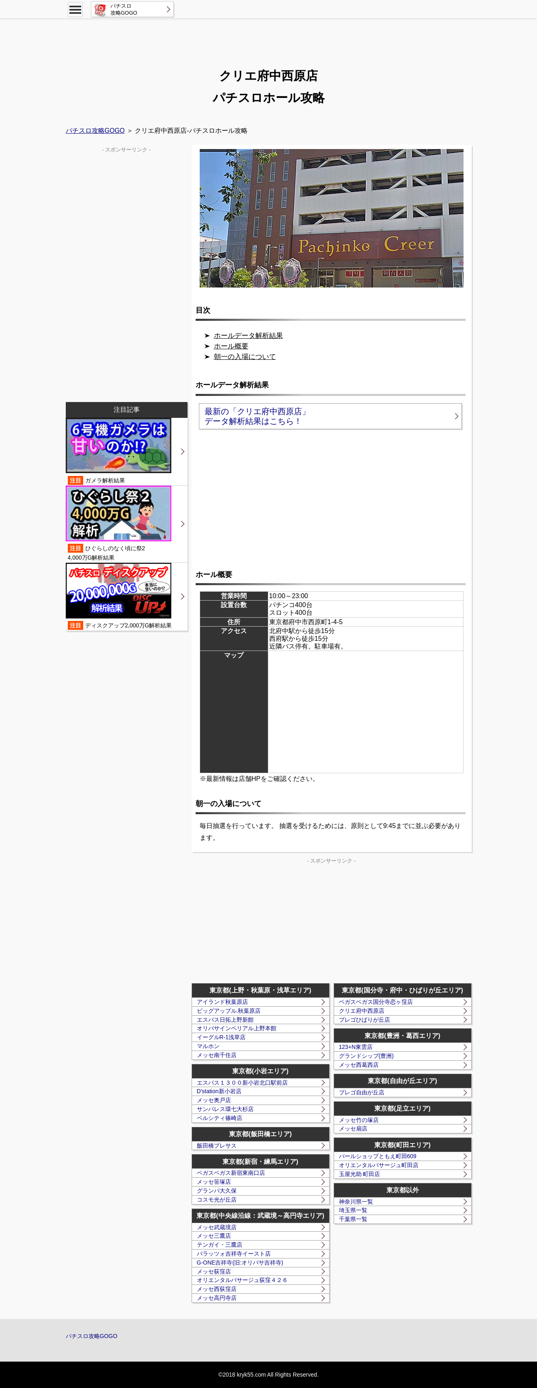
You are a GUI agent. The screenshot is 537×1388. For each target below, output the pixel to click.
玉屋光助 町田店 (359, 1174)
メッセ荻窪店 (214, 1271)
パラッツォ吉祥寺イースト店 (234, 1253)
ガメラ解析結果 (118, 451)
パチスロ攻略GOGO (95, 130)
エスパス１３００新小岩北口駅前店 (242, 1082)
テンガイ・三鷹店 (219, 1244)
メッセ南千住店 (217, 1055)
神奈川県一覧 (356, 1201)
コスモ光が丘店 (217, 1199)
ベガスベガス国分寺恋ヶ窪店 (376, 1002)
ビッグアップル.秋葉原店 (229, 1010)
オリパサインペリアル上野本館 (236, 1028)
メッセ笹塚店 (214, 1181)
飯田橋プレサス (217, 1145)
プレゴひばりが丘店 (364, 1019)
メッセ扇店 (353, 1128)
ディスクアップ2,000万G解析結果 (119, 596)
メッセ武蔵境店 (217, 1227)
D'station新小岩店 (219, 1091)
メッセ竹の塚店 (359, 1120)
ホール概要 (231, 346)
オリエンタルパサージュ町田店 (378, 1165)
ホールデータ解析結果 (248, 335)
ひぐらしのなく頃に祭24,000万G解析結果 (118, 523)
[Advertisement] (269, 38)
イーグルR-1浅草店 (221, 1037)
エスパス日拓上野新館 (225, 1019)
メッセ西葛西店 (359, 1065)
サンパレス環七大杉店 (225, 1109)
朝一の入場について (245, 357)
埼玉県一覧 (353, 1210)
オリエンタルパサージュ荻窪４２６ (242, 1280)
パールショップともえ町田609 (377, 1156)
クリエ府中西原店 (361, 1010)
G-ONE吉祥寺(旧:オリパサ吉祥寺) (240, 1262)
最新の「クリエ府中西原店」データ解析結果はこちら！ (257, 416)
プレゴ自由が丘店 (361, 1092)
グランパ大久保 (217, 1190)
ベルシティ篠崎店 (219, 1118)
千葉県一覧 (353, 1219)
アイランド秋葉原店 (222, 1002)
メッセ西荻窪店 (217, 1289)
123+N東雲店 (356, 1047)
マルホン (208, 1046)
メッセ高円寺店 (217, 1298)
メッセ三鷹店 (214, 1235)
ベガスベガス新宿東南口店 (231, 1173)
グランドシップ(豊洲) (366, 1056)
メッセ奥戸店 (214, 1100)
